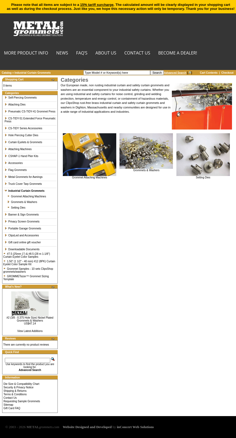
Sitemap (8, 404)
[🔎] (178, 72)
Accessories (14, 163)
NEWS (62, 53)
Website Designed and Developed (87, 427)
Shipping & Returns (14, 390)
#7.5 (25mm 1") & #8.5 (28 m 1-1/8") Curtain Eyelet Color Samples (26, 255)
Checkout (227, 72)
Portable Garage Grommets (23, 228)
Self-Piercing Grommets (21, 97)
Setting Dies (16, 207)
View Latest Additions (30, 331)
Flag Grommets (16, 170)
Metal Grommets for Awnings (23, 176)
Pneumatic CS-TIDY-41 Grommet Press (30, 111)
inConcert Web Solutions (135, 427)
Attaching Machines (18, 149)
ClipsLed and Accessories (22, 235)
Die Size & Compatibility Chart (21, 383)
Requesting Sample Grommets (21, 401)
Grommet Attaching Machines (26, 196)
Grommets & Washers (22, 202)
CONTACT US (137, 53)
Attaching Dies (15, 104)
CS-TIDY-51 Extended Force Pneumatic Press (30, 120)
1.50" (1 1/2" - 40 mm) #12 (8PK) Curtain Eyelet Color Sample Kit (29, 263)
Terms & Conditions (15, 394)
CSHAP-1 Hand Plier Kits (21, 156)
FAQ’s (81, 53)
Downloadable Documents (22, 249)
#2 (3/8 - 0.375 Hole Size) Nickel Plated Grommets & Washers (29, 319)
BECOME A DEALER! (177, 53)
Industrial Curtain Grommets (32, 72)
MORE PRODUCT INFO (26, 53)
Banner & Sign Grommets (22, 214)
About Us (105, 53)
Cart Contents (209, 72)
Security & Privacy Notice (18, 387)
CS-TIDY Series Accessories (23, 128)
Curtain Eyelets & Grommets (23, 142)
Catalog (7, 72)
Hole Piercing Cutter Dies (21, 135)
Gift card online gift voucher (23, 242)
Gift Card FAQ (11, 408)
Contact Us (10, 397)
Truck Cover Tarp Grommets (23, 183)
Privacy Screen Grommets (22, 221)
